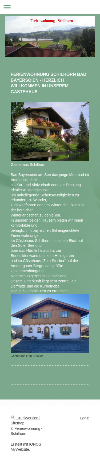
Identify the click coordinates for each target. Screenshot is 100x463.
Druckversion (25, 418)
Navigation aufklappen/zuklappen (50, 7)
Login (84, 418)
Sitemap (17, 423)
